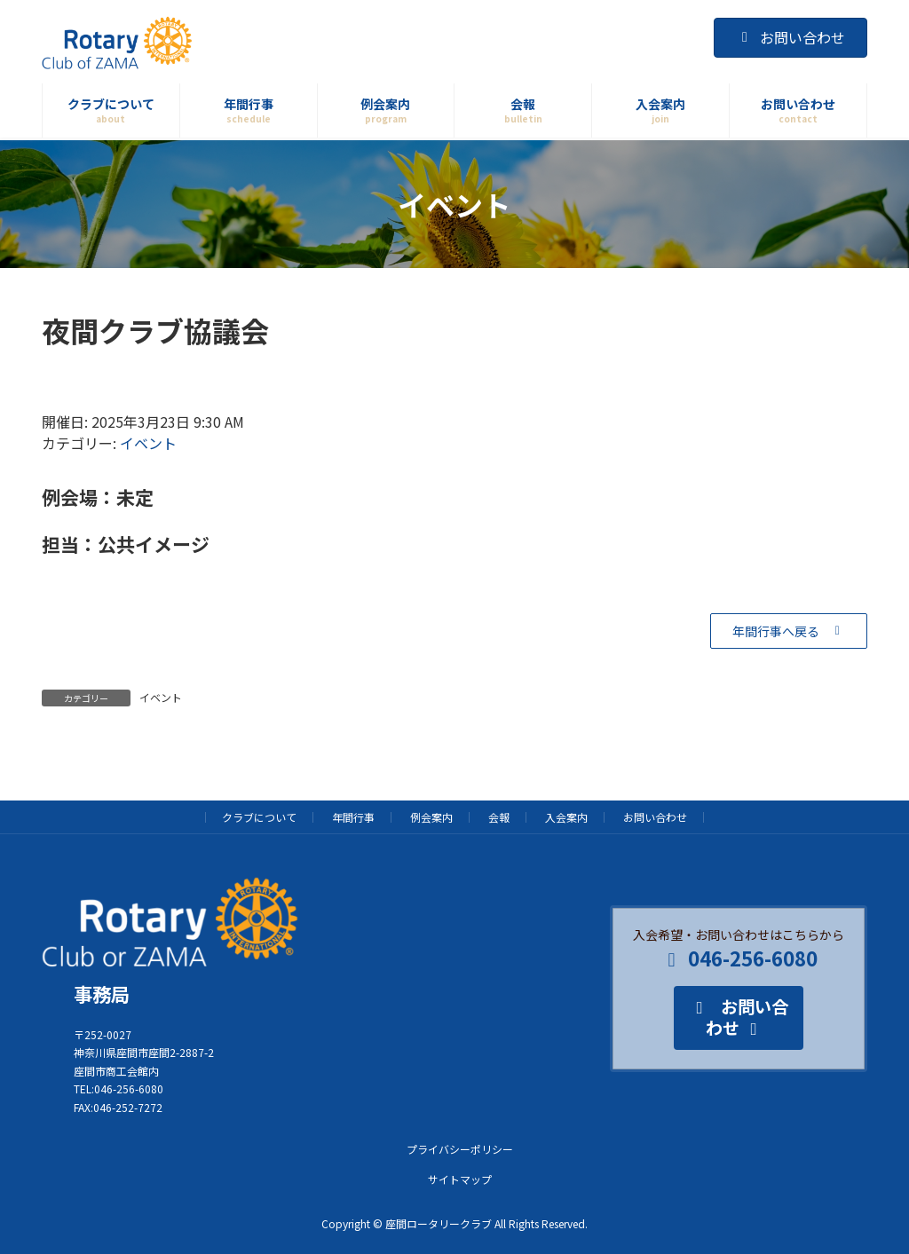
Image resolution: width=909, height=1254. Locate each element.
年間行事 (353, 816)
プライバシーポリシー (460, 1147)
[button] (788, 631)
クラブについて (259, 816)
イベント (148, 442)
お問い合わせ (790, 37)
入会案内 (566, 816)
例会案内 (431, 816)
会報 (499, 816)
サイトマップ (460, 1178)
